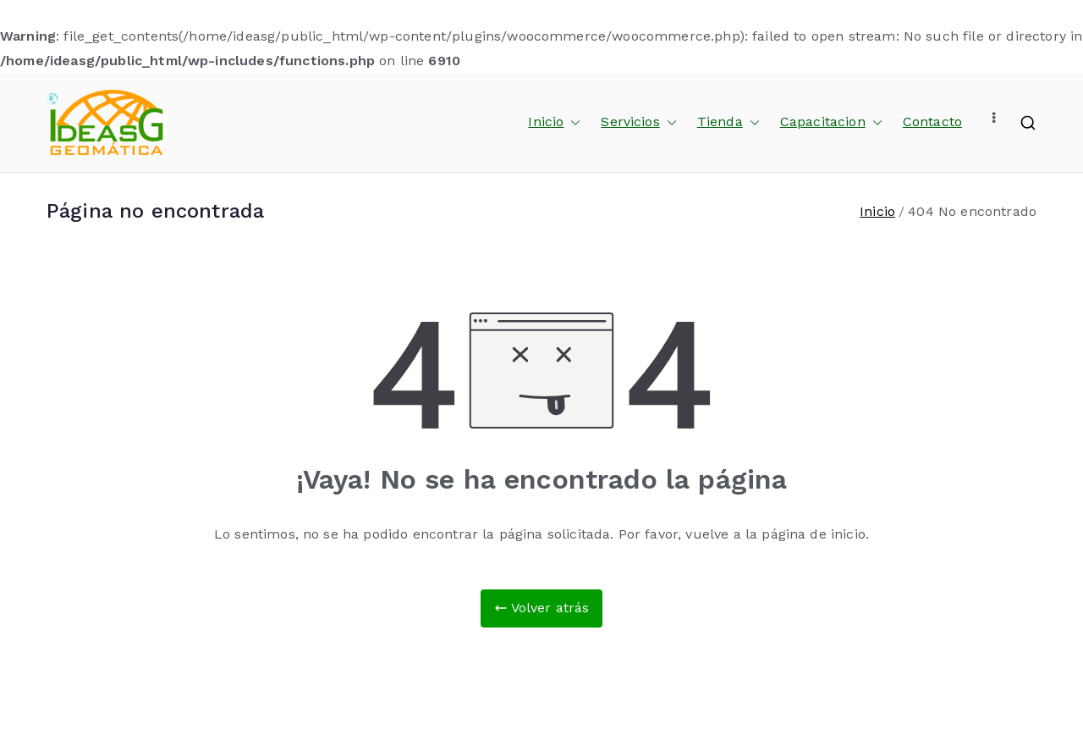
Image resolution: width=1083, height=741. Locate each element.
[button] (571, 122)
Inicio (554, 122)
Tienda (728, 122)
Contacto (932, 121)
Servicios (638, 122)
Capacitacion (831, 122)
